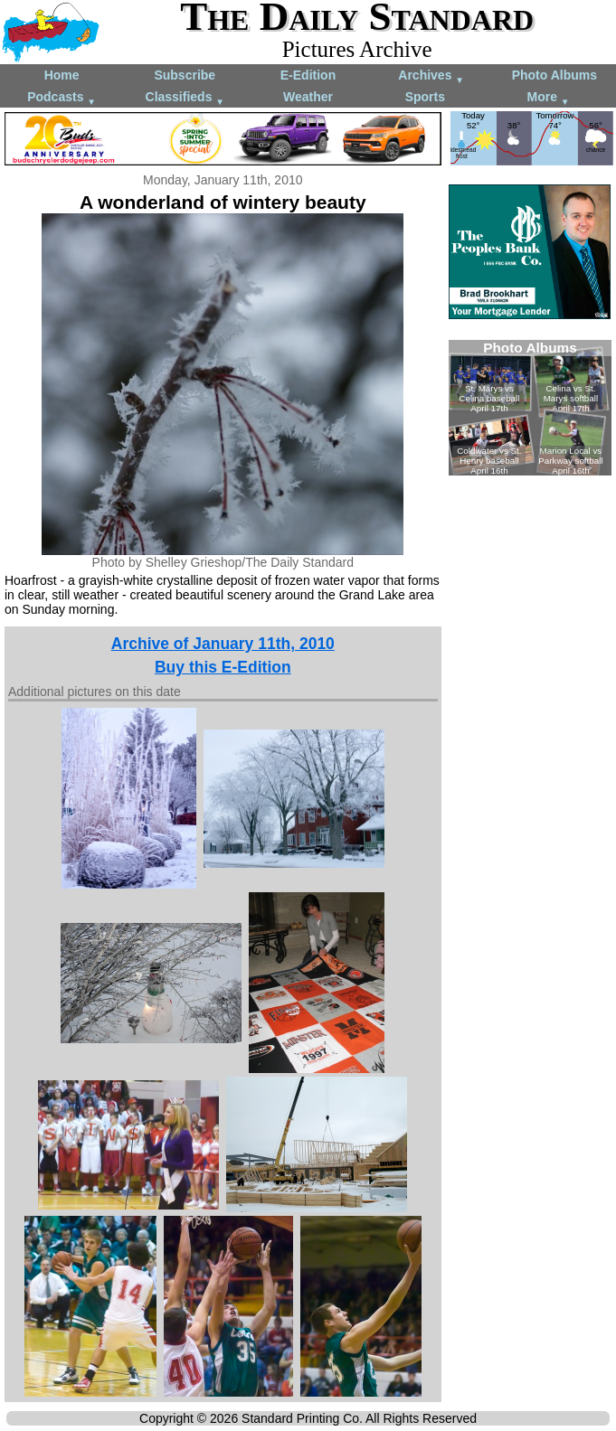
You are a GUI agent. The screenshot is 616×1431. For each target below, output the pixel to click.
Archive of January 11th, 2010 (223, 644)
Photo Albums (554, 75)
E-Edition (308, 75)
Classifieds (185, 98)
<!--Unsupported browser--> (530, 407)
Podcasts (61, 98)
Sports (425, 96)
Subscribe (184, 75)
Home (62, 75)
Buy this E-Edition (223, 667)
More (548, 98)
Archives (431, 76)
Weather (308, 96)
